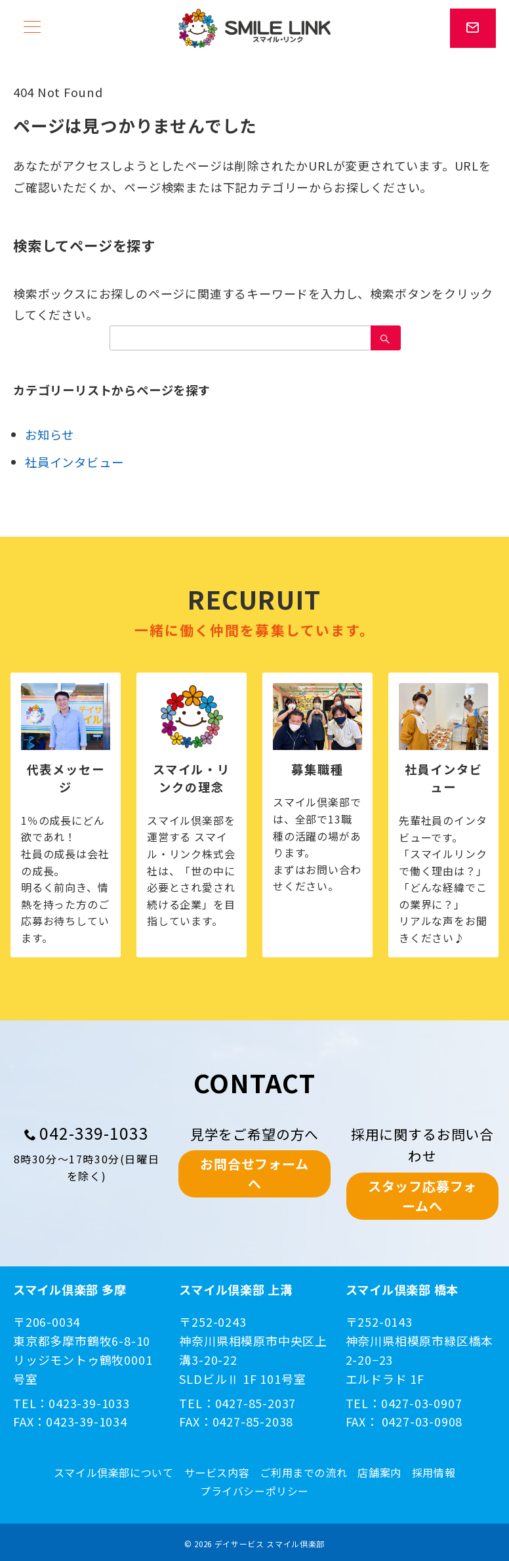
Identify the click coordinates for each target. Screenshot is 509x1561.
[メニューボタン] (32, 28)
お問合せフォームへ (254, 1173)
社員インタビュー (74, 461)
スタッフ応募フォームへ (422, 1195)
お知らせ (49, 434)
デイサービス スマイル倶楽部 (269, 1543)
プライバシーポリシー (254, 1491)
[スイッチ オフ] (473, 28)
